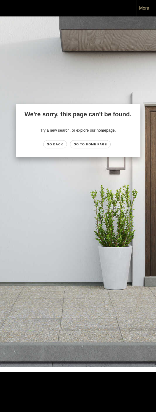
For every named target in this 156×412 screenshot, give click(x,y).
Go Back (55, 144)
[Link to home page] (9, 8)
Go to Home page (90, 144)
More (144, 8)
